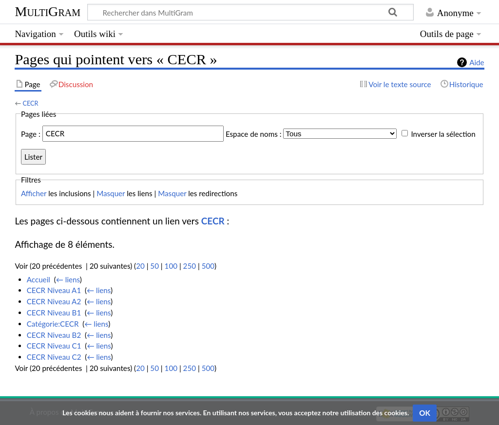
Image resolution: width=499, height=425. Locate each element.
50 (154, 265)
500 (208, 265)
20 (140, 265)
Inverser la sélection (443, 133)
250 (189, 265)
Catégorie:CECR (53, 323)
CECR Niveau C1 (54, 345)
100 (171, 265)
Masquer (110, 193)
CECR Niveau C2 (54, 356)
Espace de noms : (254, 133)
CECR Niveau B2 (54, 335)
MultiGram (47, 11)
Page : (30, 133)
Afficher (33, 193)
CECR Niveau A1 (54, 290)
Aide (476, 62)
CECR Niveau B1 (54, 312)
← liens (68, 279)
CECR (30, 103)
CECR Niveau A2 (54, 301)
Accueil (38, 279)
